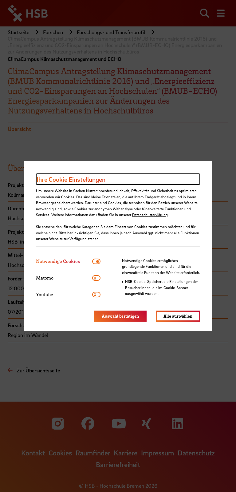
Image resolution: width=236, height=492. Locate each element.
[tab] (64, 261)
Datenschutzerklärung (150, 214)
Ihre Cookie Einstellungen (71, 179)
